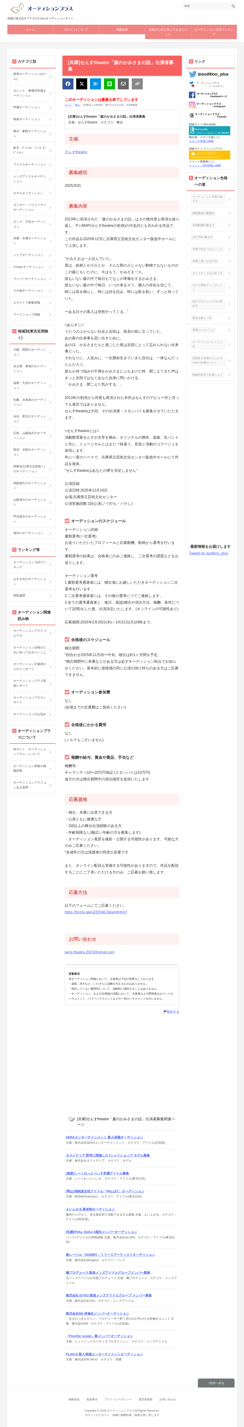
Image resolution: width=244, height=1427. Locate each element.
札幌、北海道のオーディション (29, 402)
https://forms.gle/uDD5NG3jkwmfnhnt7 (96, 912)
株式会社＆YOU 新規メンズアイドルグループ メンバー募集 (109, 1295)
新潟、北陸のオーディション (29, 452)
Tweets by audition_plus (208, 553)
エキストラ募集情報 (26, 302)
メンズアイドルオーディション (29, 179)
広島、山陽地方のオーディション (29, 435)
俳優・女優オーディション (29, 240)
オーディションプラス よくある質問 (30, 785)
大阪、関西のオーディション (29, 352)
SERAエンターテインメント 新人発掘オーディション (104, 1137)
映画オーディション (26, 119)
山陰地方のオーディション (29, 502)
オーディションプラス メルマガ (30, 633)
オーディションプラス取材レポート (29, 683)
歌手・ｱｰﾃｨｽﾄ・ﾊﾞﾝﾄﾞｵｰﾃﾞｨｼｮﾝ (29, 150)
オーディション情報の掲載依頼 (29, 768)
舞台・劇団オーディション (29, 133)
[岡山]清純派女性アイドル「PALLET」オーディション (105, 1191)
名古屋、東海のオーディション (29, 368)
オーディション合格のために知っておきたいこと (29, 650)
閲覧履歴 (19, 595)
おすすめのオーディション (29, 581)
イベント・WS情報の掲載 (205, 165)
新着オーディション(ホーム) (30, 76)
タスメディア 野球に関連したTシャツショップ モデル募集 (108, 1155)
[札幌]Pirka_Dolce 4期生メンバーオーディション (101, 1232)
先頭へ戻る (216, 1383)
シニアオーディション (28, 255)
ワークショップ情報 (26, 314)
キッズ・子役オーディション (29, 224)
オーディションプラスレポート (29, 700)
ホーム (30, 29)
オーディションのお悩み (29, 714)
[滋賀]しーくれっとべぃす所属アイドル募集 (97, 1173)
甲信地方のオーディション (29, 519)
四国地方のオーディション (29, 485)
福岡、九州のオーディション (29, 385)
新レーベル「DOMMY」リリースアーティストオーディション (110, 1254)
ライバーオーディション (29, 279)
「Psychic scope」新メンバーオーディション (99, 1336)
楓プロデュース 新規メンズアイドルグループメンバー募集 (108, 1272)
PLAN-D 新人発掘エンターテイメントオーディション (104, 1354)
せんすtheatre (76, 152)
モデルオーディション (28, 193)
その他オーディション (28, 290)
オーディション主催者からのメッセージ (29, 666)
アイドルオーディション (29, 164)
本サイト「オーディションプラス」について (29, 752)
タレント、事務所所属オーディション (29, 93)
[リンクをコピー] (137, 83)
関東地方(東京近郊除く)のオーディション (29, 469)
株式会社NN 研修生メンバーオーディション (97, 1313)
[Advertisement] (122, 1063)
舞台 (77, 105)
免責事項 (91, 1399)
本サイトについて (76, 29)
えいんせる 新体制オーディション (90, 1209)
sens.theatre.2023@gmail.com (90, 952)
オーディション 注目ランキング (214, 32)
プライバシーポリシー (118, 1399)
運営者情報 (145, 1399)
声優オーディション (26, 107)
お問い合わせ (167, 1399)
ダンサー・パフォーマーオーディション (29, 207)
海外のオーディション (28, 533)
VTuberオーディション (28, 267)
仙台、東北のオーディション (29, 419)
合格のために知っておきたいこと (168, 32)
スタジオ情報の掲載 (201, 141)
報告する (173, 1011)
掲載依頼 (122, 29)
